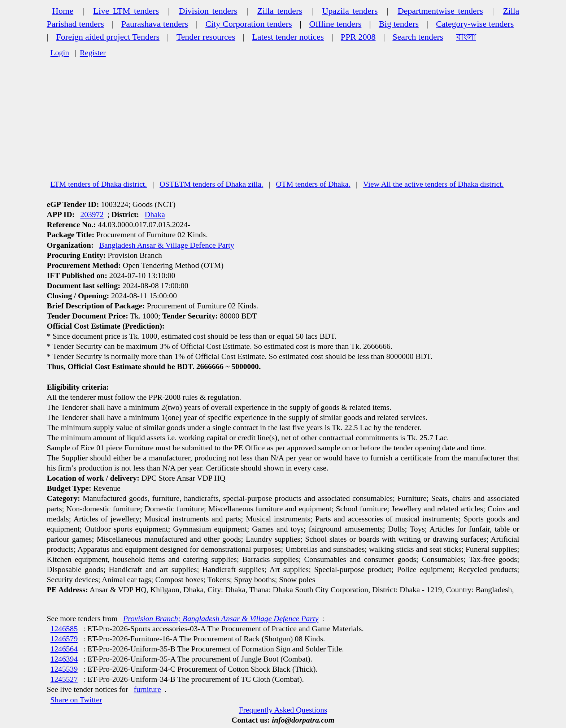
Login (60, 52)
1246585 (64, 628)
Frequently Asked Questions (283, 710)
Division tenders (208, 11)
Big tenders (399, 24)
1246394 (64, 659)
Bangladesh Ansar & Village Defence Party (166, 245)
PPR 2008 (358, 37)
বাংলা (466, 37)
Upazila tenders (350, 11)
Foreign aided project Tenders (107, 37)
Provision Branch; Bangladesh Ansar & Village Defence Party (220, 618)
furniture (147, 689)
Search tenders (417, 37)
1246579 (64, 638)
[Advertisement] (283, 124)
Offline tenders (335, 24)
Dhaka (155, 214)
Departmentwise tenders (440, 11)
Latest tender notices (288, 37)
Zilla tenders (279, 11)
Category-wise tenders (475, 24)
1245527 (64, 679)
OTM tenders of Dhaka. (313, 184)
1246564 (64, 649)
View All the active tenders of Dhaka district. (433, 184)
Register (93, 52)
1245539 (64, 669)
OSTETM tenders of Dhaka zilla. (211, 184)
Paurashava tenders (154, 24)
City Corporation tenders (248, 24)
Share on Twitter (76, 700)
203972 (92, 214)
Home (63, 11)
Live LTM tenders (126, 11)
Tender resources (206, 37)
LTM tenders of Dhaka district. (99, 184)
